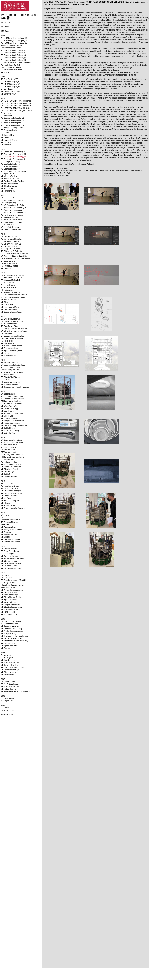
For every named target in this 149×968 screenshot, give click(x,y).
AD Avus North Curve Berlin (11, 278)
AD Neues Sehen (7, 283)
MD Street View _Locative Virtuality (14, 641)
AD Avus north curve (9, 445)
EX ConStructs (6, 517)
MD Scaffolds (6, 145)
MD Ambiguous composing (11, 530)
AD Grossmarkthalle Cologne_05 (13, 60)
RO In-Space (6, 380)
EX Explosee (6, 575)
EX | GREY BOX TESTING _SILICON (15, 108)
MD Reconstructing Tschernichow (14, 426)
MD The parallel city (8, 634)
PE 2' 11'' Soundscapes (10, 684)
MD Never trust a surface (10, 539)
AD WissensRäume (8, 375)
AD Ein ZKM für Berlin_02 (11, 246)
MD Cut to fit (6, 474)
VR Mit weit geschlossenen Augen (14, 331)
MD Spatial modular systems (12, 351)
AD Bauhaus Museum (9, 522)
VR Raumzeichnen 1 (9, 263)
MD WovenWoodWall (9, 406)
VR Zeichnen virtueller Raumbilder (14, 256)
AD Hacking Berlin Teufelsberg (12, 455)
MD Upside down (7, 411)
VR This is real (6, 334)
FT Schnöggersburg (8, 203)
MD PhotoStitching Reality (11, 597)
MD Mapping (6, 532)
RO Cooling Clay (7, 135)
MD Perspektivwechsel (9, 184)
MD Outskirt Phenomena (10, 542)
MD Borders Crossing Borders (12, 181)
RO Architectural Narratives (11, 70)
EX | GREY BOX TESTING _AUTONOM (16, 111)
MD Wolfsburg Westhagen (11, 491)
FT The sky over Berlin (9, 488)
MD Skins (4, 302)
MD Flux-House (7, 188)
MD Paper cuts (6, 648)
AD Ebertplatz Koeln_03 (10, 169)
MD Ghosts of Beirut (9, 186)
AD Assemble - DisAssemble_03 (13, 212)
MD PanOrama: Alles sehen (11, 493)
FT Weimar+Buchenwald (10, 520)
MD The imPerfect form (10, 662)
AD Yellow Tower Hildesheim (12, 239)
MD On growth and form (10, 665)
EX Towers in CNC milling (11, 621)
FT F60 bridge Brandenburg (11, 45)
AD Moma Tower (7, 459)
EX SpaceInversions (9, 549)
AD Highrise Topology (9, 462)
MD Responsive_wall (9, 592)
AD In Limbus (6, 113)
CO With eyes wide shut (10, 319)
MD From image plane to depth (13, 667)
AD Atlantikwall (6, 116)
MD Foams (5, 353)
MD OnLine (5, 537)
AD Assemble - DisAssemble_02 (13, 210)
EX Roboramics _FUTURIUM (12, 275)
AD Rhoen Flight (7, 554)
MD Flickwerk (6, 142)
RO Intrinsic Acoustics (9, 266)
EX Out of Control (7, 484)
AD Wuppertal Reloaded (10, 280)
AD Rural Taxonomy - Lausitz (12, 215)
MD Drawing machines (9, 496)
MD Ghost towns (7, 343)
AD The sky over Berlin (10, 486)
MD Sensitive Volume (9, 94)
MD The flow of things (9, 595)
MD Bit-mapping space (9, 566)
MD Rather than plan (9, 689)
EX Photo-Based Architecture (12, 321)
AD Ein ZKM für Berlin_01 (11, 244)
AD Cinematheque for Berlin (12, 222)
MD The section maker (9, 614)
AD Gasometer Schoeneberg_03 (13, 157)
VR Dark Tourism (7, 89)
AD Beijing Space (7, 701)
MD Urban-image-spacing (11, 563)
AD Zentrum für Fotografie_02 (12, 120)
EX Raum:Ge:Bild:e (8, 710)
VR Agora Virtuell (7, 174)
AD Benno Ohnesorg (9, 285)
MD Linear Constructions (10, 423)
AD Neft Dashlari (7, 225)
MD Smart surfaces (8, 660)
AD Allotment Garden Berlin (11, 220)
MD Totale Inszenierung (10, 384)
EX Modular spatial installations (13, 365)
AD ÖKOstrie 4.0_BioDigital (11, 251)
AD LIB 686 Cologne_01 (10, 82)
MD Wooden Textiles (9, 534)
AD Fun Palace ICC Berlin (11, 65)
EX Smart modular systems (11, 440)
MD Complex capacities (10, 626)
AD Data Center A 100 (9, 79)
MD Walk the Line (8, 675)
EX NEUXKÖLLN (7, 198)
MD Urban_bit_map (8, 602)
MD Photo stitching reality (11, 568)
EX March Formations (9, 362)
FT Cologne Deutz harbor (11, 48)
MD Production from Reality (11, 629)
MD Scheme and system (10, 501)
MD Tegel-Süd (6, 72)
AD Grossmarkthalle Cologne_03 (13, 55)
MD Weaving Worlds (9, 176)
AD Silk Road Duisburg (10, 241)
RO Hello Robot (7, 341)
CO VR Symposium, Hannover (13, 200)
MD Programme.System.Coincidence (15, 691)
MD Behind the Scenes (10, 179)
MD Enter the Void (8, 433)
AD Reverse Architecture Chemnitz (14, 254)
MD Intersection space (9, 609)
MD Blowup (5, 503)
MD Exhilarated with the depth (12, 559)
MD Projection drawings (10, 670)
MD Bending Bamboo (9, 300)
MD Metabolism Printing (10, 431)
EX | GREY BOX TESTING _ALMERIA (16, 103)
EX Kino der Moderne (9, 237)
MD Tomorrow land (8, 356)
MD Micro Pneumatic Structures (13, 508)
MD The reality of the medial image (14, 636)
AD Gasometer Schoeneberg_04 (13, 159)
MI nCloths (5, 525)
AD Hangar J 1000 (8, 583)
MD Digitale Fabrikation (10, 309)
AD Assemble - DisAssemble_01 (13, 208)
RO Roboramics (7, 290)
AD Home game (7, 658)
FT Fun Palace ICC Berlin (11, 67)
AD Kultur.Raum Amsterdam (12, 372)
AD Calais (5, 133)
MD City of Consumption (10, 91)
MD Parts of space (8, 612)
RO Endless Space (8, 287)
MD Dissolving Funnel (9, 469)
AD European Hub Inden (10, 249)
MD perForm (6, 498)
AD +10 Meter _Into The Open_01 (14, 38)
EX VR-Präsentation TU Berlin (12, 205)
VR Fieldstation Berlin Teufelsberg (14, 297)
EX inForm (5, 515)
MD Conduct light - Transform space (15, 387)
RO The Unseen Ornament (11, 404)
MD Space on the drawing (11, 556)
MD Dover (5, 137)
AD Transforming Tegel (10, 326)
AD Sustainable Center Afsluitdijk (13, 580)
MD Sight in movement (9, 672)
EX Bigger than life (8, 394)
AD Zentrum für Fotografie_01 (12, 118)
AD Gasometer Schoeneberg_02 (13, 154)
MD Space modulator (9, 646)
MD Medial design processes (12, 590)
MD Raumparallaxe (8, 527)
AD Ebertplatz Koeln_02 (10, 166)
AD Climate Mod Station (10, 377)
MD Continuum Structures (11, 467)
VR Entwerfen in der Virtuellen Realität (15, 259)
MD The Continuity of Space (12, 464)
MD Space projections (9, 600)
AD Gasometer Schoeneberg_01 (13, 152)
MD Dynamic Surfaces (9, 348)
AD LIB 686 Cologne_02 (10, 84)
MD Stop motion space (9, 561)
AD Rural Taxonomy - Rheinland (13, 171)
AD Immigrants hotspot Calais (12, 128)
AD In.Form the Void (9, 324)
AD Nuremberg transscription (12, 442)
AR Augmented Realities (10, 292)
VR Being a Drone (8, 261)
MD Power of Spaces (9, 140)
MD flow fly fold (7, 305)
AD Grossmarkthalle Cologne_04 (13, 58)
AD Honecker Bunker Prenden (12, 399)
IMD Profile (5, 27)
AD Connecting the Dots (10, 367)
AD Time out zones (8, 447)
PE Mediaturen (6, 708)
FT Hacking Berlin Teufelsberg (12, 457)
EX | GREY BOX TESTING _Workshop (16, 101)
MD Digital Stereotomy (9, 268)
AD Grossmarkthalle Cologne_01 (13, 50)
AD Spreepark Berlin (9, 130)
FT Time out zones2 (8, 452)
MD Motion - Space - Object (11, 346)
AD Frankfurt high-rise (9, 624)
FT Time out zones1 (8, 450)
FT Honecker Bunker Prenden (12, 401)
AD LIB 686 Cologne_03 (10, 87)
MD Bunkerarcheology (9, 409)
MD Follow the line (8, 505)
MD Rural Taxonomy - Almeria (12, 230)
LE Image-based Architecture (12, 338)
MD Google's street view (10, 605)
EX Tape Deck (6, 578)
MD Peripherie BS (8, 191)
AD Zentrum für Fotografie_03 (12, 123)
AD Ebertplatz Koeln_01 (10, 164)
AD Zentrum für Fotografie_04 (12, 125)
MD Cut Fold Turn (8, 428)
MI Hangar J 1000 (8, 587)
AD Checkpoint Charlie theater (12, 396)
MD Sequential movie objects (12, 638)
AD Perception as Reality (10, 162)
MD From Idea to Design (10, 307)
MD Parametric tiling (9, 477)
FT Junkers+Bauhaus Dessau (12, 585)
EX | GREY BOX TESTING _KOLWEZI (16, 106)
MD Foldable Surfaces (9, 418)
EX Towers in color (8, 682)
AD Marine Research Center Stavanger (16, 62)
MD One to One (7, 416)
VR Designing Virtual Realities (12, 336)
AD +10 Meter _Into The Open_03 (14, 43)
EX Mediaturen (6, 655)
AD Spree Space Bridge (10, 551)
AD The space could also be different (15, 329)
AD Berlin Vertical (7, 698)
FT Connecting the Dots (10, 370)
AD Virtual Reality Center (10, 217)
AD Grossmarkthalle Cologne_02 (13, 53)
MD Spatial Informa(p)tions (11, 312)
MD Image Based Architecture (12, 421)
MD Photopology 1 (8, 472)
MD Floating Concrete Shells (12, 413)
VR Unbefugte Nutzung (10, 227)
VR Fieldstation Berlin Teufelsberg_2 (15, 295)
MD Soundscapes (8, 643)
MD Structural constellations (12, 607)
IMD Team (5, 31)
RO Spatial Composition (10, 382)
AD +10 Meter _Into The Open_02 (14, 41)
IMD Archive (5, 22)
